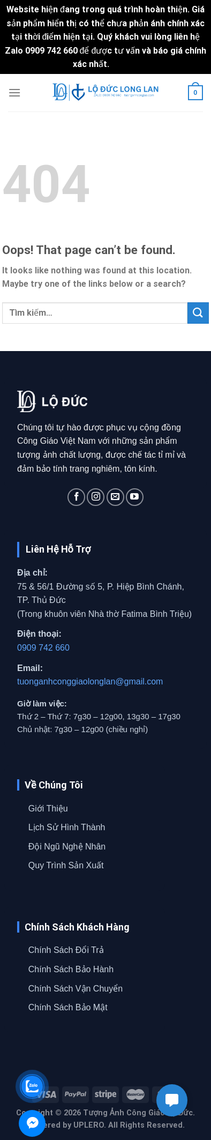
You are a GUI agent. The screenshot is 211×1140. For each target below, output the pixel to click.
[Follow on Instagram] (95, 497)
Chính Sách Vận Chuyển (75, 988)
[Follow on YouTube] (135, 497)
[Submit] (198, 312)
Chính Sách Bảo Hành (71, 969)
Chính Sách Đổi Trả (66, 950)
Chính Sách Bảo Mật (68, 1007)
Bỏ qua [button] (125, 64)
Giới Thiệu (48, 808)
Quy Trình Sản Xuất (66, 865)
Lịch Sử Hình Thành (67, 827)
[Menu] (14, 92)
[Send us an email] (115, 497)
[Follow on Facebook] (76, 497)
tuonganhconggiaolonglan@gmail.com (90, 681)
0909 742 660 (43, 647)
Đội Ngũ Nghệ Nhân (67, 846)
